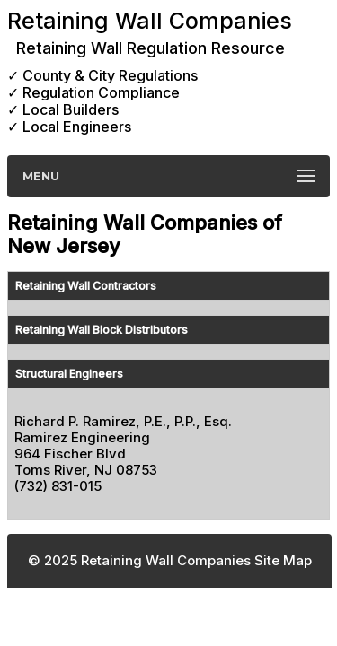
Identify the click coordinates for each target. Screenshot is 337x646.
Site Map (283, 560)
